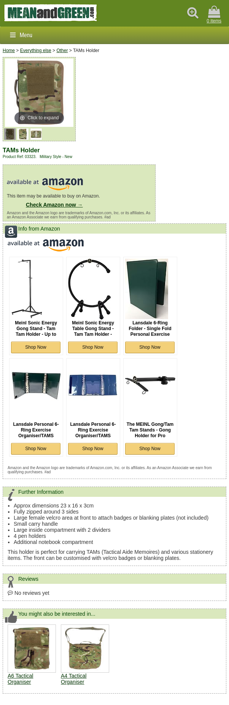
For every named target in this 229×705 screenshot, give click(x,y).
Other (62, 50)
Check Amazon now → (54, 205)
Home (9, 50)
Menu (25, 35)
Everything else (35, 50)
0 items (214, 15)
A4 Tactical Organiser (73, 679)
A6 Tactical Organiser (20, 679)
